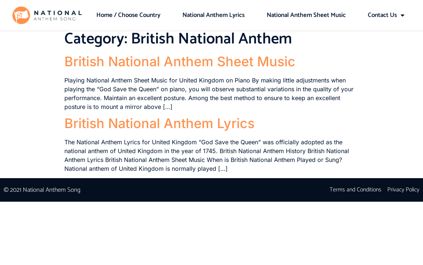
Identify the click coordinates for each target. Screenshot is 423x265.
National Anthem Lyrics (213, 15)
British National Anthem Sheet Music (179, 65)
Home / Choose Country (128, 15)
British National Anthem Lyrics (159, 127)
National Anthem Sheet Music (306, 15)
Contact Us (386, 15)
